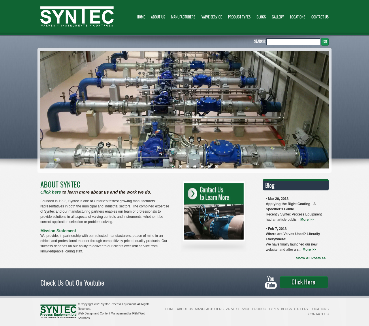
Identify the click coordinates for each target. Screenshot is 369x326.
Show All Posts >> (311, 258)
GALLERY (278, 17)
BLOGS (262, 17)
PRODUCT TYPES (239, 17)
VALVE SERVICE (212, 17)
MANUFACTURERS (183, 17)
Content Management (114, 313)
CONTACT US (320, 17)
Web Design (86, 313)
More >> (307, 220)
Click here (50, 192)
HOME (141, 17)
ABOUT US (158, 17)
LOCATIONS (298, 17)
